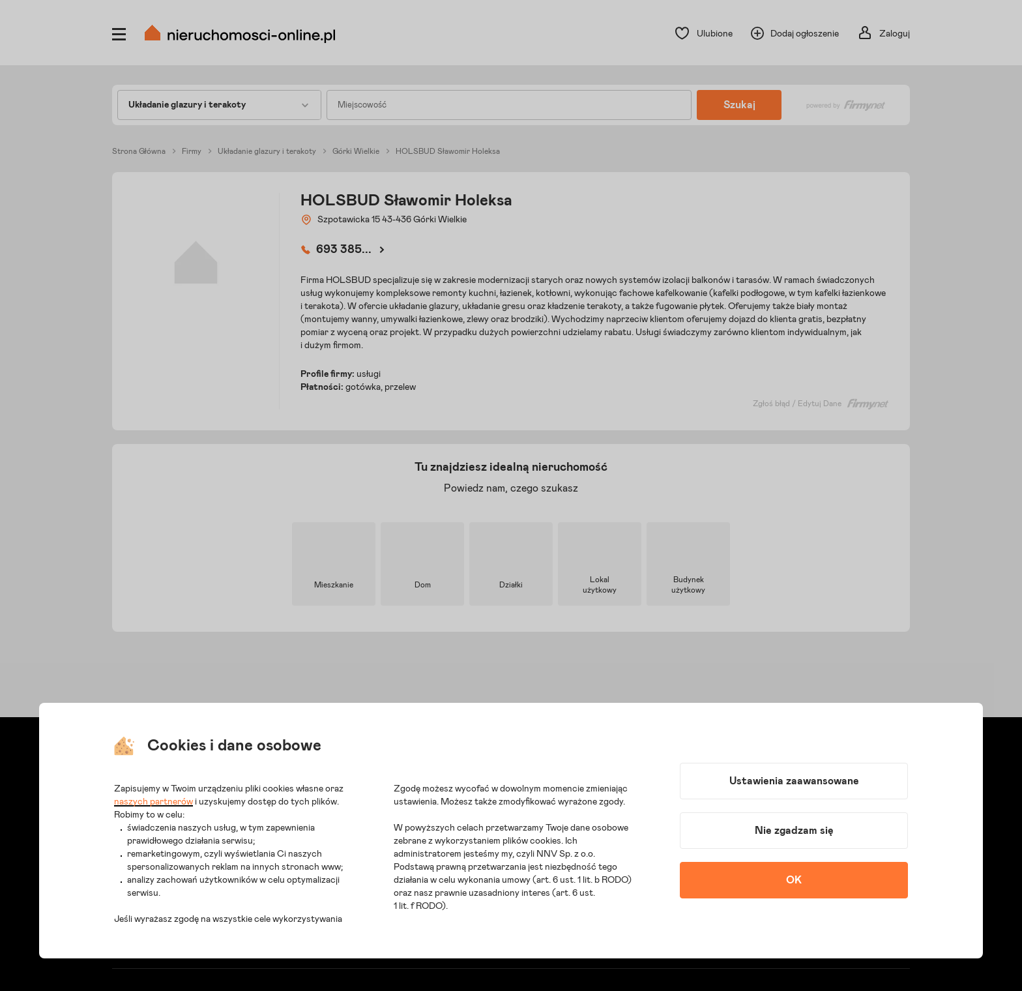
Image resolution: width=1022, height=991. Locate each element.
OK (794, 880)
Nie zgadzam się (794, 830)
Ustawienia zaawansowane (794, 781)
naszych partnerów (153, 801)
